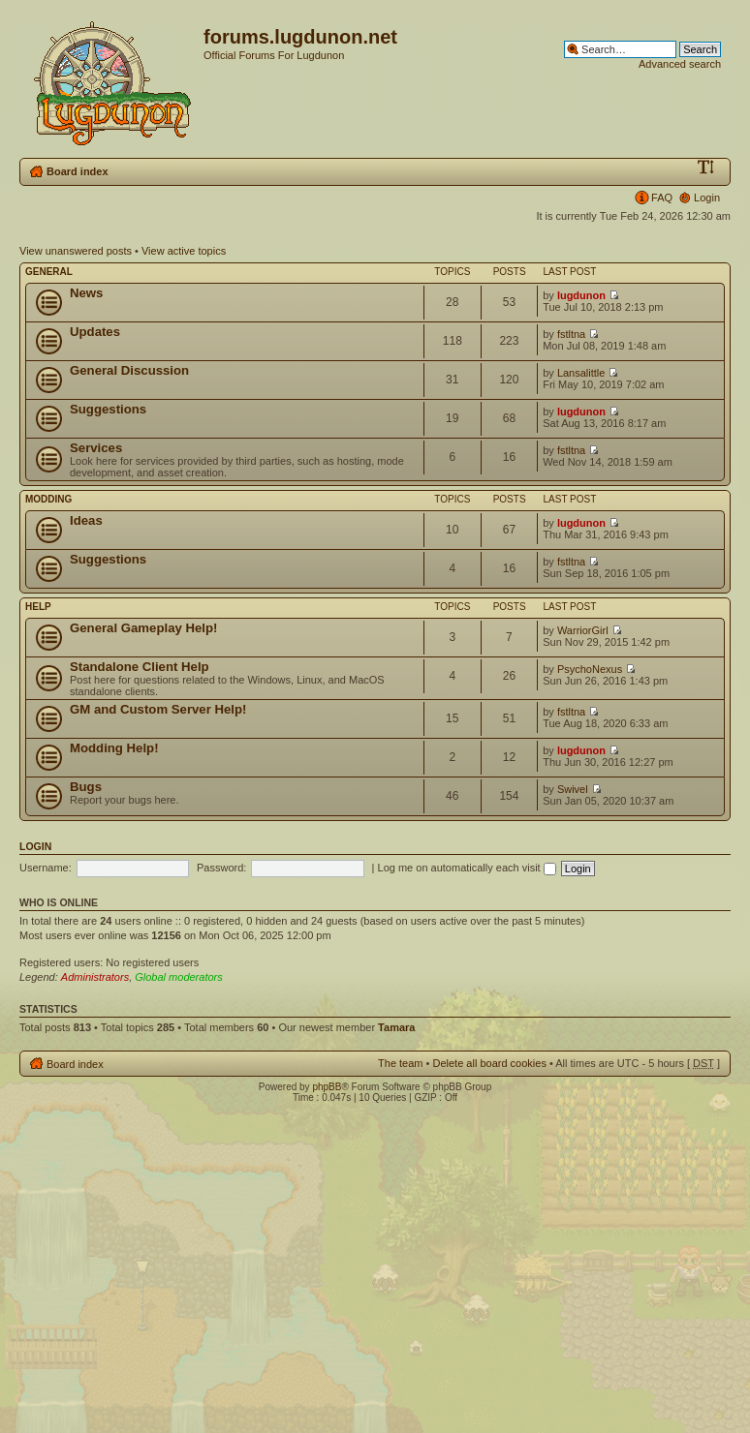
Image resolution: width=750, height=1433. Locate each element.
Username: (45, 867)
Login (707, 197)
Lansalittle (581, 373)
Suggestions (108, 409)
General (49, 271)
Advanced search (680, 64)
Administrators (95, 977)
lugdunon (581, 295)
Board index (78, 171)
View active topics (183, 251)
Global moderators (179, 977)
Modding (48, 499)
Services (96, 448)
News (86, 293)
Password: (221, 867)
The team (400, 1063)
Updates (95, 331)
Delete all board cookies (489, 1063)
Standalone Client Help (139, 666)
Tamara (396, 1027)
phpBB (326, 1087)
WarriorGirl (583, 630)
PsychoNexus (589, 669)
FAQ (661, 197)
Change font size (706, 167)
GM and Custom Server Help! (158, 709)
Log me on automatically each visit (467, 867)
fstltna (571, 334)
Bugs (86, 786)
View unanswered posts (75, 251)
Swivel (572, 789)
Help (38, 606)
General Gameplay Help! (143, 628)
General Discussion (129, 370)
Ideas (86, 520)
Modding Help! (114, 748)
